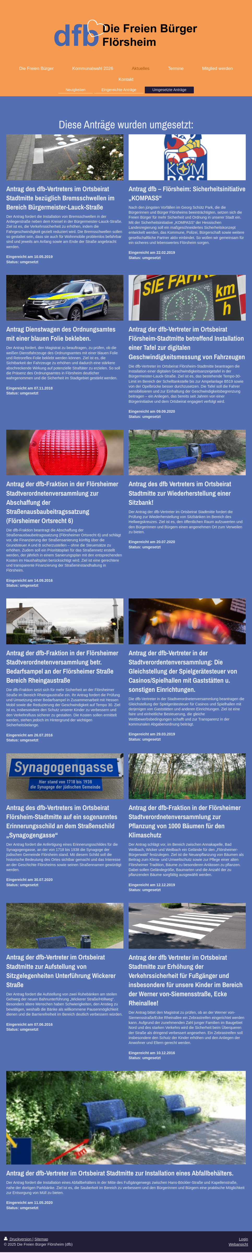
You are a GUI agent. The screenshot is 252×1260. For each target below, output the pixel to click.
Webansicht (238, 1244)
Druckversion (18, 1239)
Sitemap (41, 1239)
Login (243, 1239)
